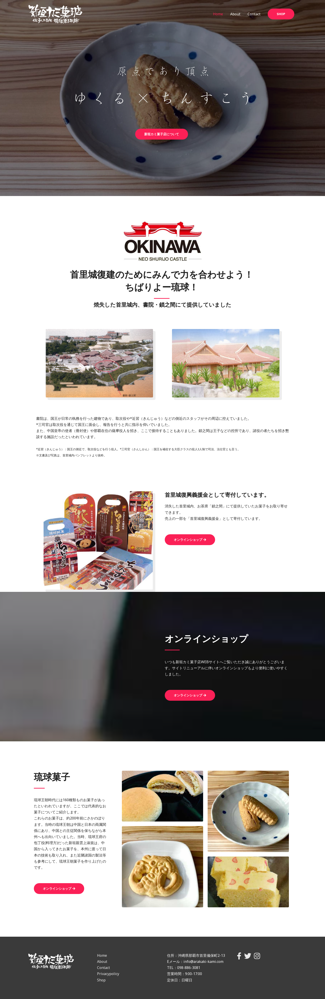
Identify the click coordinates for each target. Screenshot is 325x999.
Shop (101, 980)
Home (218, 14)
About (235, 14)
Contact (254, 14)
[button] (161, 134)
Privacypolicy (108, 973)
